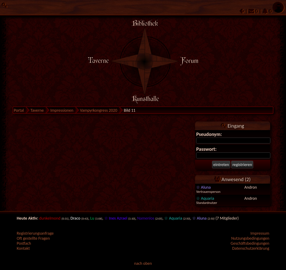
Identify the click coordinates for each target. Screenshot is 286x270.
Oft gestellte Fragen (33, 238)
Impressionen (61, 110)
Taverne (37, 110)
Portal (19, 110)
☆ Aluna (203, 187)
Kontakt (23, 248)
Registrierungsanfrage (35, 233)
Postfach (24, 243)
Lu (92, 218)
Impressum (259, 233)
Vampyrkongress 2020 (98, 110)
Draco (75, 218)
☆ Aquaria (205, 198)
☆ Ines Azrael (115, 218)
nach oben (143, 263)
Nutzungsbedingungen (250, 238)
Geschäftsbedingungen (250, 243)
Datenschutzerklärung (250, 248)
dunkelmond (50, 218)
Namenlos (145, 218)
